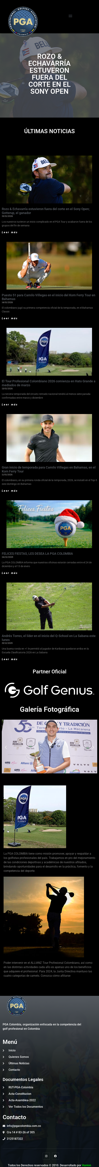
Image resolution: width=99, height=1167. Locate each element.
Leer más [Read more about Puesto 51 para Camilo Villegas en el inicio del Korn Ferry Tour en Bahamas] (10, 318)
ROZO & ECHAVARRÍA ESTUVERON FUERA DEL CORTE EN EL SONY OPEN (49, 74)
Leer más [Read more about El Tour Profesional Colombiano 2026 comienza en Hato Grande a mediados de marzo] (10, 404)
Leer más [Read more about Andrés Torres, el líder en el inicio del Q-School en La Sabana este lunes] (10, 659)
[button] (70, 16)
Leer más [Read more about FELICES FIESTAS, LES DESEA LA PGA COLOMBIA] (10, 573)
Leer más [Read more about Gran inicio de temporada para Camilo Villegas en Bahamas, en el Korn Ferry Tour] (10, 490)
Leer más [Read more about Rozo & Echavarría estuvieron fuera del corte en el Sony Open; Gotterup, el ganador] (10, 232)
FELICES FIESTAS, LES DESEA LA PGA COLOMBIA (37, 553)
